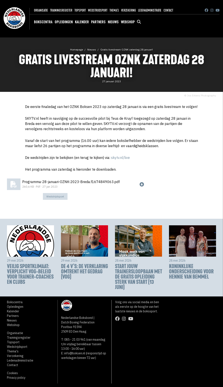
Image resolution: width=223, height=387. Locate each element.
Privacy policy (16, 378)
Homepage (76, 49)
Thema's (114, 10)
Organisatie (41, 10)
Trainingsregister (61, 10)
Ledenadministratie (149, 10)
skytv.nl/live (120, 157)
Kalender (82, 22)
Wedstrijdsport (97, 10)
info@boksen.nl (74, 353)
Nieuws (113, 22)
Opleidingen (64, 22)
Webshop (128, 22)
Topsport (80, 10)
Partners (98, 22)
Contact (168, 10)
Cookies (12, 373)
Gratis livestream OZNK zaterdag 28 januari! (126, 49)
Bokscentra (43, 22)
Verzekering (128, 10)
